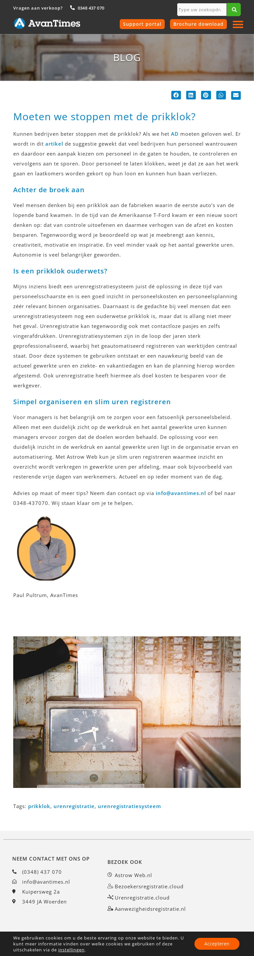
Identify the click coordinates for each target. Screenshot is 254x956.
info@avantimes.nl (181, 493)
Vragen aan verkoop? (38, 8)
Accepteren (217, 943)
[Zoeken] (234, 9)
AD (175, 133)
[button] (238, 24)
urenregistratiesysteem (129, 806)
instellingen (71, 950)
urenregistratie (74, 806)
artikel (54, 143)
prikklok (39, 806)
